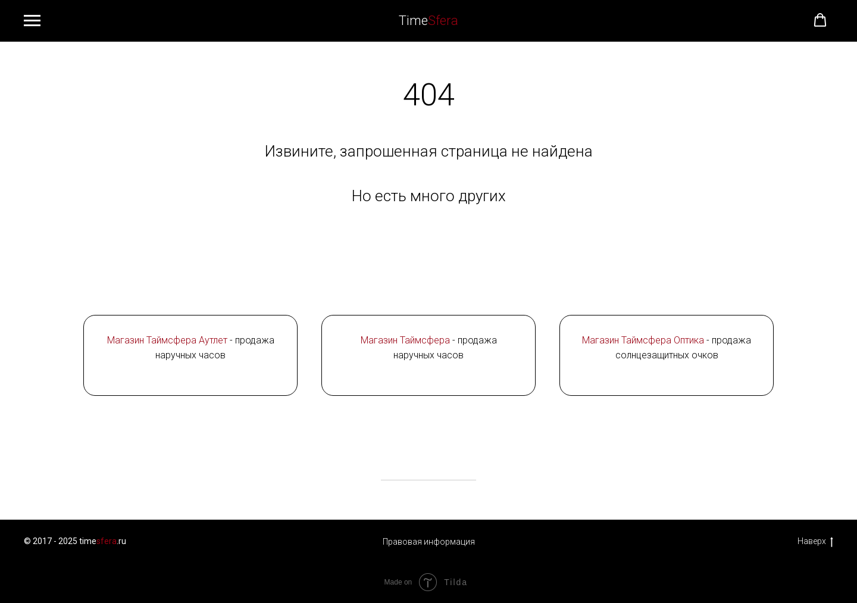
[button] (820, 20)
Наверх (815, 541)
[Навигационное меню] (32, 21)
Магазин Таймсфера (405, 340)
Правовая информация (429, 541)
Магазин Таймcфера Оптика (643, 340)
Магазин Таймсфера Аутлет (167, 340)
